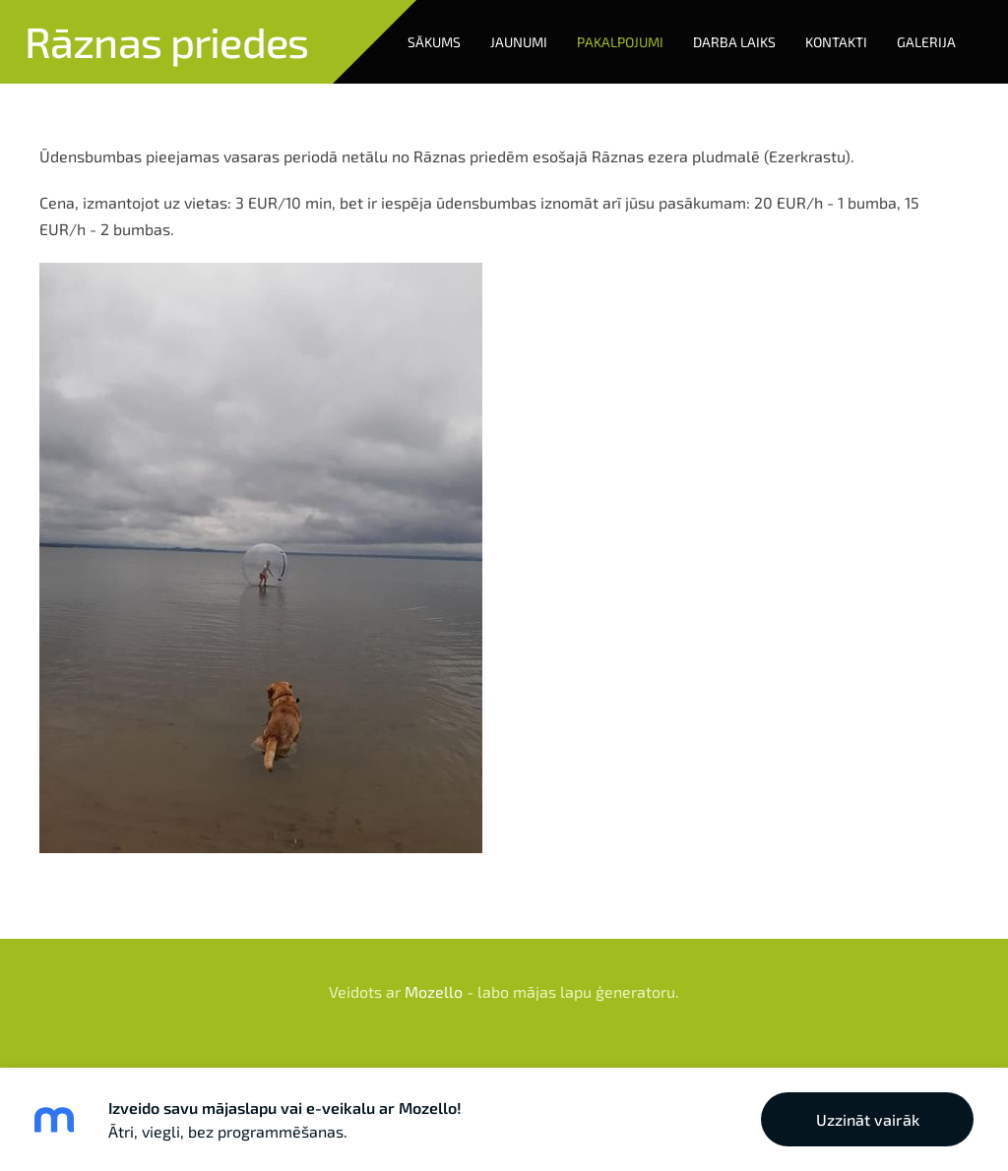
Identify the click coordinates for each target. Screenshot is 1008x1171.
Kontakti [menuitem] (836, 41)
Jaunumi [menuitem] (518, 41)
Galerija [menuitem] (926, 41)
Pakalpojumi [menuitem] (620, 41)
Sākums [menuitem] (434, 41)
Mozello (434, 991)
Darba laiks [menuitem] (734, 41)
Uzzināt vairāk (867, 1119)
